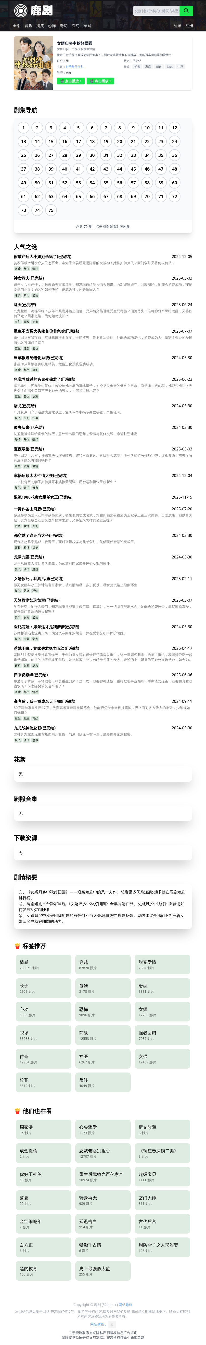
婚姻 (133, 1337)
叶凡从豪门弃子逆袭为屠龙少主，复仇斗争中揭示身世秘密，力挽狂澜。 (69, 412)
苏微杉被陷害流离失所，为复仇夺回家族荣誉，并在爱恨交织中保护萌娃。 (70, 633)
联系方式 (89, 1332)
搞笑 (40, 25)
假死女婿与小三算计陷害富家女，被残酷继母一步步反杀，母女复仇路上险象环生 (75, 585)
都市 (159, 67)
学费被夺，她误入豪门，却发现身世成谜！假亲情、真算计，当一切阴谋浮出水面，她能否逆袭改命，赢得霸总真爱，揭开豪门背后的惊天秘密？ (103, 609)
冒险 (28, 25)
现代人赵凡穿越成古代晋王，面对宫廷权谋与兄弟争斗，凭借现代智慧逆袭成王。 (75, 541)
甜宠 (35, 396)
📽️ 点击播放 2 (100, 81)
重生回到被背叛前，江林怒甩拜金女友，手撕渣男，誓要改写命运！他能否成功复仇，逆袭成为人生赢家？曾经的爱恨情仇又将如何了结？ (103, 340)
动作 (26, 569)
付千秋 (70, 67)
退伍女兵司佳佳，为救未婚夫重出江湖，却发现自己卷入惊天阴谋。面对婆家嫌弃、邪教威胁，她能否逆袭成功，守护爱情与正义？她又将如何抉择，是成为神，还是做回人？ (103, 287)
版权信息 (117, 1332)
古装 (18, 526)
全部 (17, 25)
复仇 (26, 269)
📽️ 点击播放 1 (71, 81)
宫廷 (113, 1337)
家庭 (87, 25)
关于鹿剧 (75, 1332)
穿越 (18, 547)
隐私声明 (103, 1332)
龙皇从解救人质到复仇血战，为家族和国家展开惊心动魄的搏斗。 (63, 563)
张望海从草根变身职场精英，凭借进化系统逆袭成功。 (55, 364)
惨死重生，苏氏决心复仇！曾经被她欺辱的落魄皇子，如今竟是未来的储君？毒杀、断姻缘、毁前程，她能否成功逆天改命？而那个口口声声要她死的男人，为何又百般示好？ (103, 388)
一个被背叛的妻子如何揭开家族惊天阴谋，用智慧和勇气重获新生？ (65, 481)
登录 (177, 25)
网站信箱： (103, 1324)
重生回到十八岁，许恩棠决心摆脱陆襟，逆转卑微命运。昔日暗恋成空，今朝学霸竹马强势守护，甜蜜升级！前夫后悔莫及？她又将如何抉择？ (103, 457)
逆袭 (137, 67)
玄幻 (75, 25)
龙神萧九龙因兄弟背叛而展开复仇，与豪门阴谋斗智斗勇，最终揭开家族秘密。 (74, 734)
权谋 (26, 547)
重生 (18, 348)
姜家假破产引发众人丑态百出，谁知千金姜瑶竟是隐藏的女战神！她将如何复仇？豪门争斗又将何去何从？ (94, 262)
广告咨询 (130, 1332)
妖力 (35, 665)
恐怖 (52, 25)
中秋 (180, 67)
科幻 (35, 718)
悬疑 (35, 569)
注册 (189, 25)
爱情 (35, 295)
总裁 (140, 1337)
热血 (35, 322)
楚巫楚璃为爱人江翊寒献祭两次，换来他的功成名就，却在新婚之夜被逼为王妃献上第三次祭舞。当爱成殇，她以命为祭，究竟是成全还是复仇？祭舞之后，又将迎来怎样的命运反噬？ (103, 517)
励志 (170, 67)
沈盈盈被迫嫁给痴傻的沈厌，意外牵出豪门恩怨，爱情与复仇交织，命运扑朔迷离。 (77, 433)
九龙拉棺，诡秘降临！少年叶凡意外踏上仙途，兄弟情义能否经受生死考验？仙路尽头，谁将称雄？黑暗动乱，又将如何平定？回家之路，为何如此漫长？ (103, 313)
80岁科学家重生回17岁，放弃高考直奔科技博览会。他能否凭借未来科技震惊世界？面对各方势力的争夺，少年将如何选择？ (102, 710)
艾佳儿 (79, 67)
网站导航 (125, 1304)
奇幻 (64, 25)
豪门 (35, 269)
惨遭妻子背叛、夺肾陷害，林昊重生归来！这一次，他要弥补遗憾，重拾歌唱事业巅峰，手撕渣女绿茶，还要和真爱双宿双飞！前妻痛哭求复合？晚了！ (103, 683)
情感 (35, 692)
